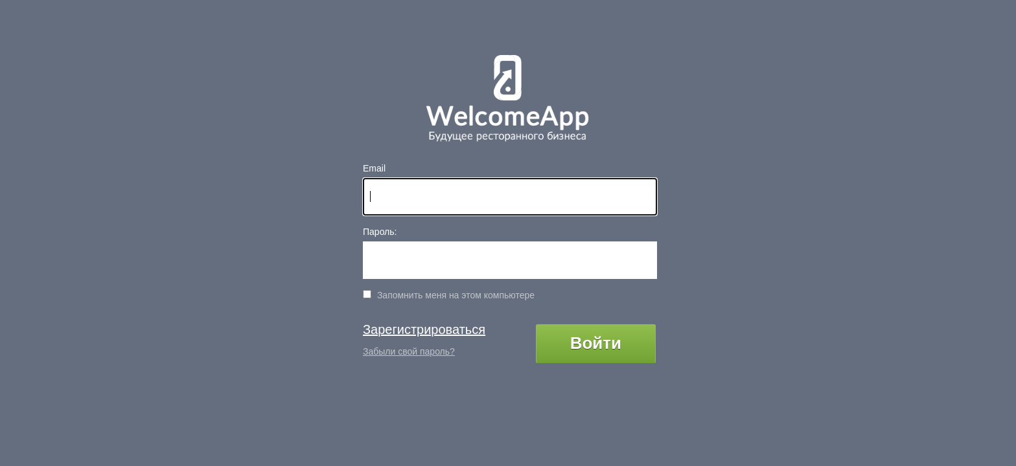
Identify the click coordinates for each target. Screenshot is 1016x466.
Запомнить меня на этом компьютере (455, 295)
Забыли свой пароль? (409, 351)
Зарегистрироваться (424, 329)
